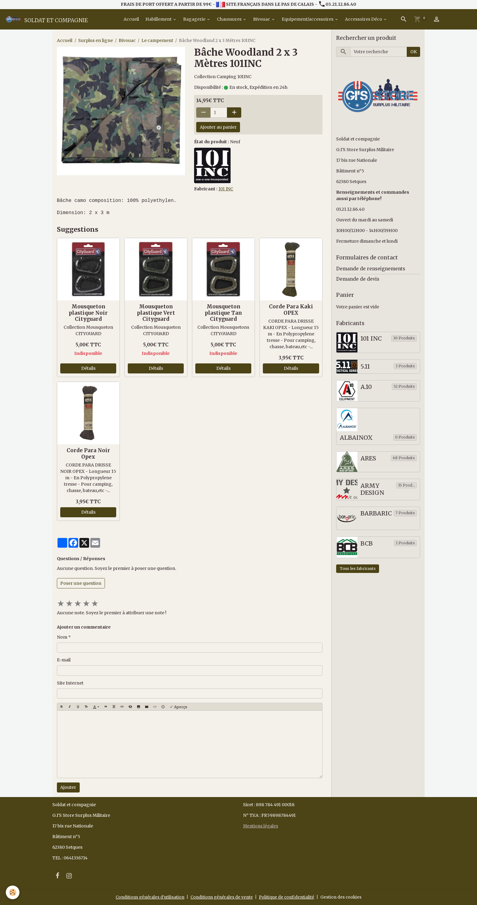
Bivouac (262, 19)
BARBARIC (376, 513)
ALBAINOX (356, 438)
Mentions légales (261, 826)
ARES (368, 458)
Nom (62, 637)
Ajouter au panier (218, 127)
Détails (88, 368)
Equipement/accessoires (308, 19)
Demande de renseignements (370, 269)
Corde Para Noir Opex (88, 453)
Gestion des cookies (344, 897)
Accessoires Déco (364, 19)
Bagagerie (194, 19)
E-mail (64, 660)
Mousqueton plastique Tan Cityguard (223, 312)
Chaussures (229, 19)
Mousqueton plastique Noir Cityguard (88, 312)
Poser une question (80, 583)
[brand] (46, 19)
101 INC (226, 189)
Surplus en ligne (95, 40)
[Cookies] (13, 892)
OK (413, 52)
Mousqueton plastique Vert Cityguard (156, 312)
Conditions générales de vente (222, 897)
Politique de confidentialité (288, 897)
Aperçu (178, 707)
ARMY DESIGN (372, 489)
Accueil (131, 19)
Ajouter (68, 787)
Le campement (157, 40)
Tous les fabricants (358, 569)
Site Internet (70, 683)
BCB (366, 543)
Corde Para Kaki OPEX (291, 309)
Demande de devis (357, 279)
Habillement (158, 19)
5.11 (365, 366)
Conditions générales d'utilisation (147, 897)
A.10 (366, 387)
